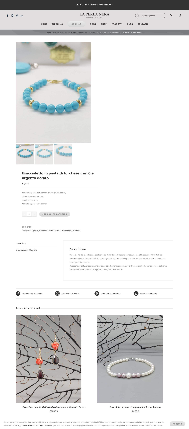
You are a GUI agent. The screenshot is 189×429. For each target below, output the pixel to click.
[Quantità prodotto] (29, 214)
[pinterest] (17, 15)
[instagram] (12, 15)
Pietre (50, 231)
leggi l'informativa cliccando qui (30, 425)
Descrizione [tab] (21, 244)
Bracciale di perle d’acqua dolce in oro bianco (135, 407)
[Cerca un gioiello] (150, 15)
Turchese (76, 231)
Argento (34, 231)
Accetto (177, 424)
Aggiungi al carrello (54, 214)
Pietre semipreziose (62, 231)
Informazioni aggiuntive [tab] (26, 250)
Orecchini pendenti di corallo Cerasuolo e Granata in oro (53, 407)
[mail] (22, 15)
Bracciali (43, 231)
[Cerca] (137, 15)
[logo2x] (94, 13)
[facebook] (8, 15)
